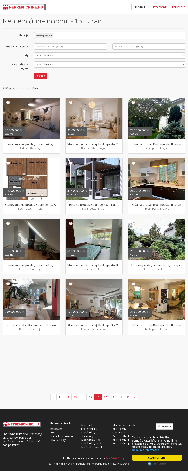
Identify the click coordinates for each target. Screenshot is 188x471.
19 (120, 397)
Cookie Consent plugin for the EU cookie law (157, 464)
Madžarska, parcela (123, 425)
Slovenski (140, 6)
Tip (26, 55)
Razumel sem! (157, 457)
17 (105, 397)
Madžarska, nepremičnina (89, 427)
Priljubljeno (178, 7)
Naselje (24, 35)
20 (127, 397)
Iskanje (41, 75)
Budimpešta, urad (122, 440)
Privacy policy (58, 440)
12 (67, 397)
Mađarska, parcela (92, 447)
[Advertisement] (94, 365)
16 (97, 397)
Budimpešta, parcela (124, 443)
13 (75, 397)
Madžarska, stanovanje (88, 434)
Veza (52, 432)
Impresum (56, 429)
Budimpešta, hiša (122, 436)
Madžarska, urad (91, 443)
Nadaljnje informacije (145, 450)
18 (112, 397)
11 (60, 397)
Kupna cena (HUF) (17, 46)
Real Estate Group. (115, 458)
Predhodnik (160, 7)
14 (82, 397)
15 (90, 397)
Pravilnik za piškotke (62, 436)
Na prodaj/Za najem (20, 66)
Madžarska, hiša (90, 440)
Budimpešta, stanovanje (119, 430)
